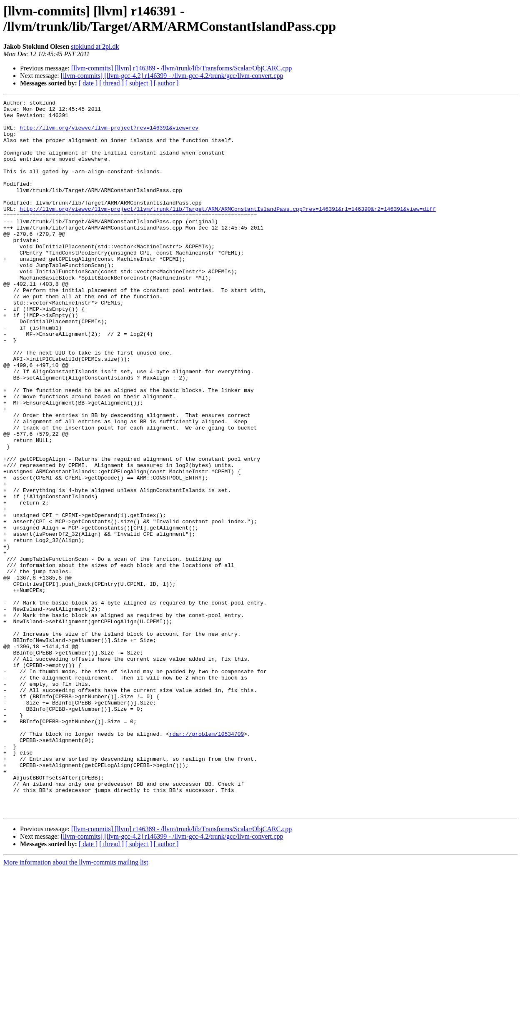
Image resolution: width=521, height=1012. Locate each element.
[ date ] (88, 83)
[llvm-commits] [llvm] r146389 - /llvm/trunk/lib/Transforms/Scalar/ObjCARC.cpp (181, 68)
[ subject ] (138, 83)
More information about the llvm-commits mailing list (75, 1004)
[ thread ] (111, 83)
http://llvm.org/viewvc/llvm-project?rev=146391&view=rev (109, 133)
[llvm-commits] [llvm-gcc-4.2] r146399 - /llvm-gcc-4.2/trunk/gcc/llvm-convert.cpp (172, 75)
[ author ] (166, 83)
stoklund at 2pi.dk (95, 46)
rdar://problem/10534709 (206, 861)
